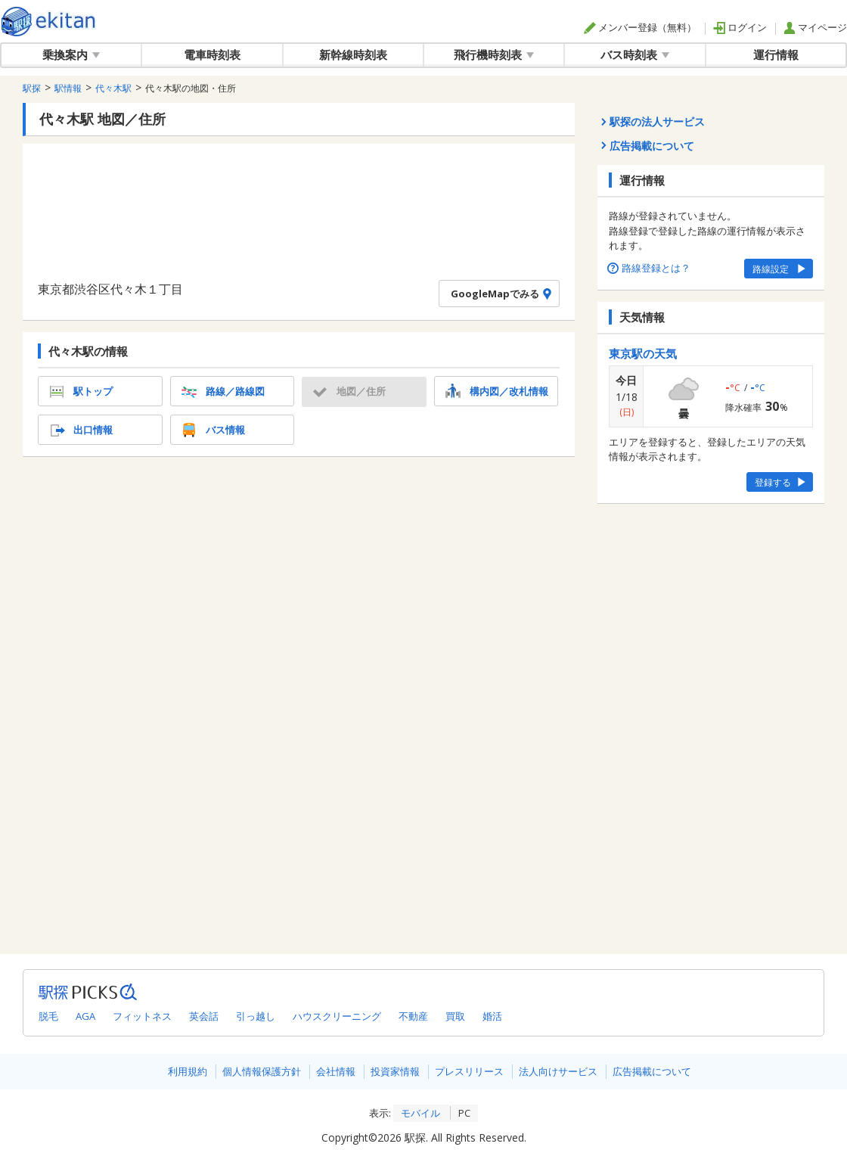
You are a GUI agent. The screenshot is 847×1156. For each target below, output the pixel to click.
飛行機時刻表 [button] (494, 54)
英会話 (204, 1016)
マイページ (815, 27)
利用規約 (187, 1071)
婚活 (492, 1016)
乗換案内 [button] (71, 54)
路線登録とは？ (649, 268)
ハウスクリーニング (337, 1016)
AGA (85, 1016)
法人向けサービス (558, 1071)
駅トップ (79, 391)
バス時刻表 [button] (634, 54)
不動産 (413, 1016)
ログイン (740, 27)
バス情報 (211, 430)
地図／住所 (347, 391)
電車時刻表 (212, 54)
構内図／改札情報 (495, 391)
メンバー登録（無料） (640, 27)
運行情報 (776, 54)
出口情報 (79, 430)
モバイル (420, 1113)
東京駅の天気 (643, 353)
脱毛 (48, 1016)
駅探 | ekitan (49, 21)
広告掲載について (652, 1071)
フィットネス (142, 1016)
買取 (455, 1016)
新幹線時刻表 (353, 54)
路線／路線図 (221, 391)
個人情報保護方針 (261, 1071)
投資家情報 (395, 1071)
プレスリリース (469, 1071)
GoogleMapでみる (503, 293)
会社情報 (335, 1071)
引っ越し (255, 1016)
